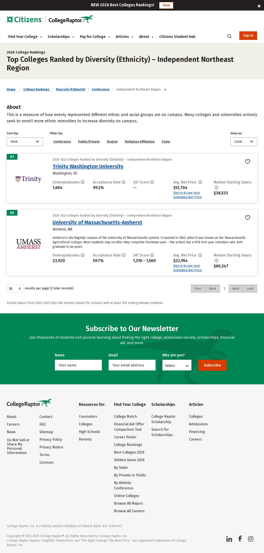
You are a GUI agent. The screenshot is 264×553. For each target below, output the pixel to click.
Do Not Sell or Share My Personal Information (18, 446)
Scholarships (61, 36)
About (146, 36)
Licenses (46, 462)
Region (112, 142)
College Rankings (36, 89)
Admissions (198, 424)
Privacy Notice (51, 447)
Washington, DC (65, 173)
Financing (197, 432)
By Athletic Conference (123, 485)
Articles (124, 36)
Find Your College (25, 36)
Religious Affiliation (140, 142)
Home (11, 89)
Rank (14, 142)
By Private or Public (130, 475)
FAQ (42, 424)
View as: (236, 133)
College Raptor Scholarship (163, 419)
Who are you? (173, 355)
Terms (44, 455)
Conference (100, 89)
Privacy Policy (50, 439)
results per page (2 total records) (40, 288)
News (11, 432)
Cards (238, 142)
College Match (125, 416)
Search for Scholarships (162, 432)
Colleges (85, 424)
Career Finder (125, 437)
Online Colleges (126, 496)
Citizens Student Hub (177, 36)
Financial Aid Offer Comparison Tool (129, 427)
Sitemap (46, 432)
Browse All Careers (129, 511)
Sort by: (13, 133)
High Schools (89, 432)
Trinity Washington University (88, 166)
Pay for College (95, 36)
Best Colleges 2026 (129, 452)
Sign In (248, 35)
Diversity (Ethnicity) (70, 89)
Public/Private (89, 142)
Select (170, 366)
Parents (85, 439)
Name (60, 355)
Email (113, 355)
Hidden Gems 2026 (129, 460)
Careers (13, 424)
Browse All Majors (128, 503)
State (166, 142)
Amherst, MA (62, 229)
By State (121, 467)
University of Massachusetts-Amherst (97, 222)
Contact (45, 417)
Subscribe (212, 365)
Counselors (88, 416)
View (166, 5)
